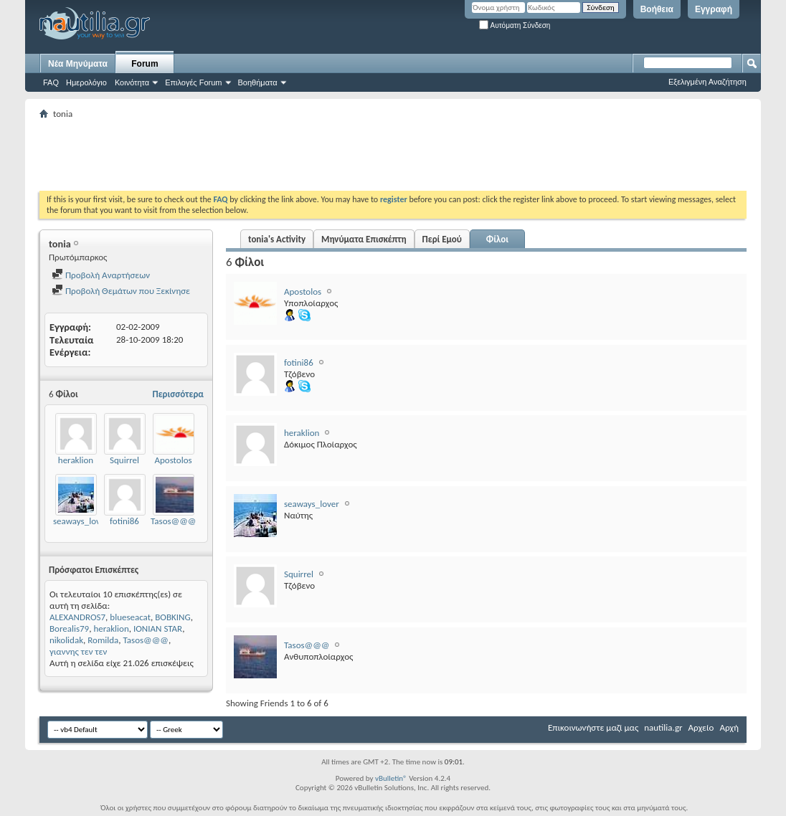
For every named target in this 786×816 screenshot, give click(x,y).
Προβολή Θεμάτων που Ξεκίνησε (121, 290)
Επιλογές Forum (193, 82)
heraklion (75, 460)
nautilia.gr (663, 727)
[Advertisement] (300, 155)
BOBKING (172, 617)
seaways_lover (80, 521)
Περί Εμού (442, 239)
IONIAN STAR (157, 628)
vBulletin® (391, 778)
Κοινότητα (132, 82)
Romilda (102, 640)
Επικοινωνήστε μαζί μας (593, 727)
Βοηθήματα (258, 82)
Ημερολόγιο (86, 82)
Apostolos (172, 460)
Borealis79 (69, 628)
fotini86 (124, 521)
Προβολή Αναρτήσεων (101, 275)
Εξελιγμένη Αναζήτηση (707, 81)
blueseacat (130, 617)
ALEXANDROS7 (77, 617)
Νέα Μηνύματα (78, 64)
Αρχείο (701, 727)
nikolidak (66, 640)
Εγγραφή (713, 9)
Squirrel (124, 460)
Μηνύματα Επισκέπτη (363, 239)
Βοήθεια (656, 9)
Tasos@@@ (173, 521)
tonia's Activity (277, 239)
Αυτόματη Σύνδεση (514, 25)
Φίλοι (497, 239)
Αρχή (729, 727)
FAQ (51, 82)
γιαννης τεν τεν (78, 651)
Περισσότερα (178, 394)
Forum (144, 64)
